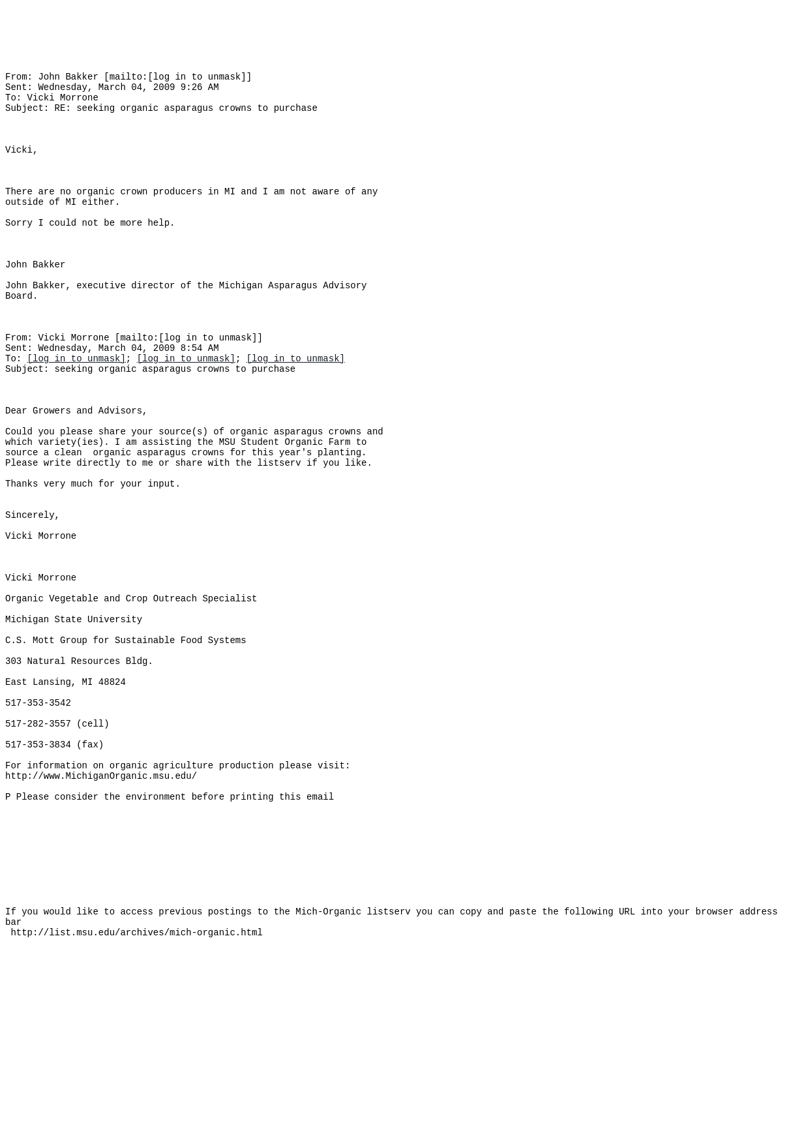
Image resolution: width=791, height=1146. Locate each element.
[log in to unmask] (76, 424)
